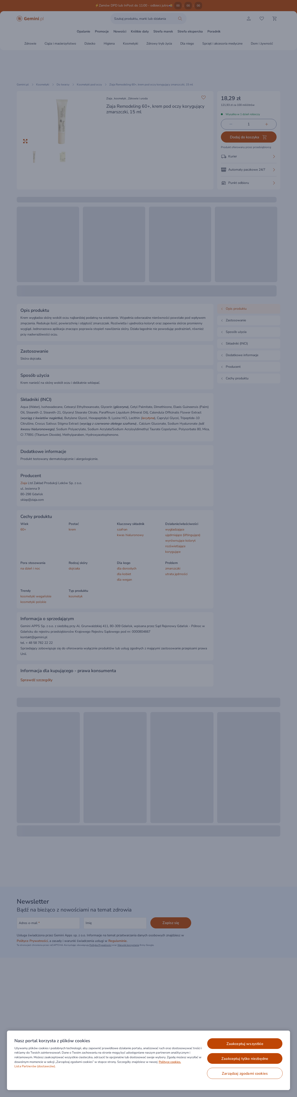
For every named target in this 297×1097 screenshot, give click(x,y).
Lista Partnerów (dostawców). (35, 1066)
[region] (148, 1060)
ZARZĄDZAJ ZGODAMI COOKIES (245, 1073)
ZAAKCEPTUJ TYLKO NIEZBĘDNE (244, 1058)
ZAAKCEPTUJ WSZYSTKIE (244, 1043)
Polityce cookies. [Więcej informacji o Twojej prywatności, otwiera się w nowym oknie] (170, 1062)
